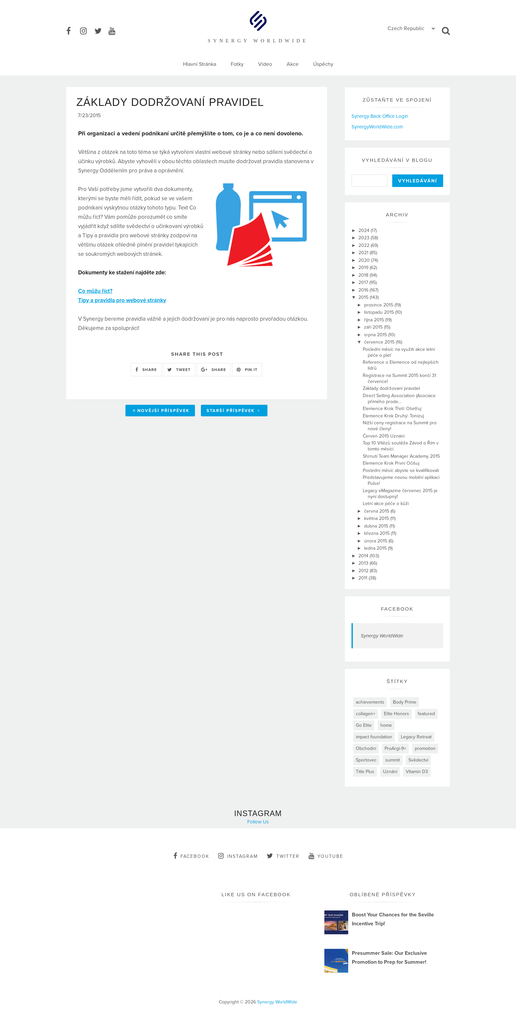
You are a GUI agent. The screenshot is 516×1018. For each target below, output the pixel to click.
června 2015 (377, 511)
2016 (364, 290)
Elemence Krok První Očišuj (391, 463)
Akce (293, 64)
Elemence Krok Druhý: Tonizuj (393, 416)
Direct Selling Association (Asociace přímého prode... (399, 398)
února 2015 (376, 541)
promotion (425, 748)
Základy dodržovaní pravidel (391, 388)
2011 (363, 578)
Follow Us (258, 822)
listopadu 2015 (379, 312)
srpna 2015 (376, 335)
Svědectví (418, 760)
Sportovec (366, 760)
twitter (283, 856)
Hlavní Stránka (199, 64)
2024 (364, 230)
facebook (191, 856)
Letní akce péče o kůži (386, 503)
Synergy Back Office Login (380, 116)
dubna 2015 (377, 526)
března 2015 (377, 533)
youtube (325, 856)
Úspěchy (323, 64)
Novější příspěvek (161, 411)
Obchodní (366, 748)
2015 (364, 297)
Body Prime (404, 702)
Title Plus (365, 771)
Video (265, 64)
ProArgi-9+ (395, 748)
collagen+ (365, 714)
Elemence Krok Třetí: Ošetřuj (392, 408)
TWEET (179, 370)
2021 (364, 252)
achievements (370, 702)
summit (392, 760)
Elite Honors (396, 714)
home (386, 725)
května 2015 (377, 518)
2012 (364, 571)
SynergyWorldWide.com (377, 127)
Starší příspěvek (233, 411)
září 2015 (374, 327)
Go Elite (364, 725)
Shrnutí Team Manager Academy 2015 (401, 456)
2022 (364, 245)
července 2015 (380, 342)
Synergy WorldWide (382, 636)
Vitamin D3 (417, 771)
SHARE (146, 370)
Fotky (237, 64)
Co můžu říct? (95, 292)
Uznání (390, 771)
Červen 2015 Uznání (383, 436)
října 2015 (374, 320)
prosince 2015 (379, 305)
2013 (364, 563)
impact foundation (374, 737)
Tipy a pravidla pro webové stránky (122, 301)
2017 (363, 282)
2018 (364, 275)
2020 (364, 260)
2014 (364, 556)
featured (426, 714)
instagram (238, 856)
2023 (364, 238)
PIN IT (247, 370)
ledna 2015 (376, 548)
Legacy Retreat (416, 737)
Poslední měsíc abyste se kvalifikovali (401, 470)
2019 (364, 267)
